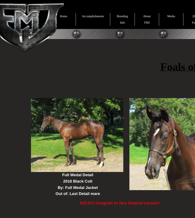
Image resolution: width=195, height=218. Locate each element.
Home (63, 16)
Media (171, 16)
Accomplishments (93, 16)
